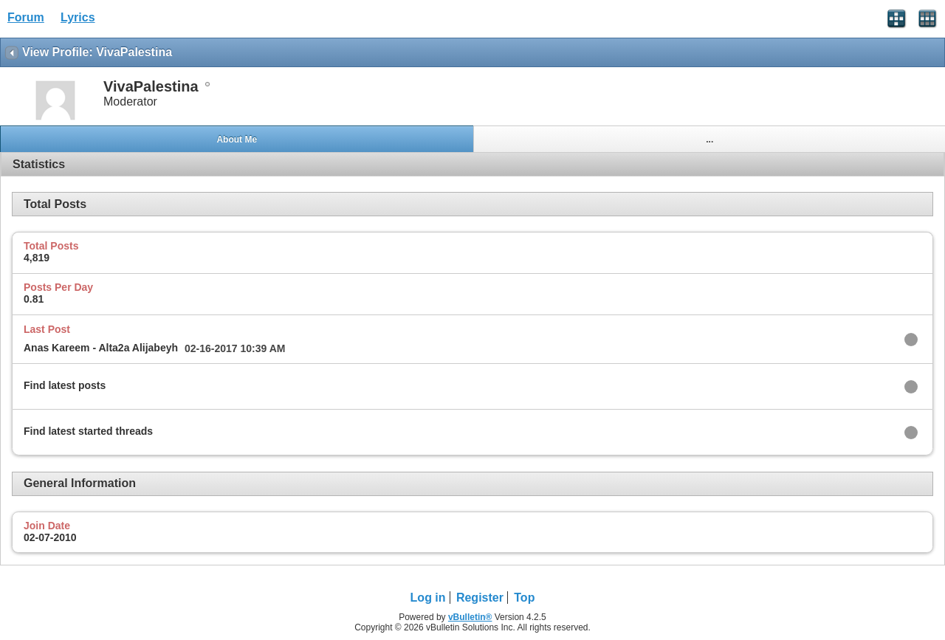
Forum (25, 17)
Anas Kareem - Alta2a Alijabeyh (101, 348)
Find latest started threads (88, 431)
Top (524, 597)
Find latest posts (65, 385)
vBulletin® (470, 617)
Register (480, 597)
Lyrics (78, 17)
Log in (428, 597)
